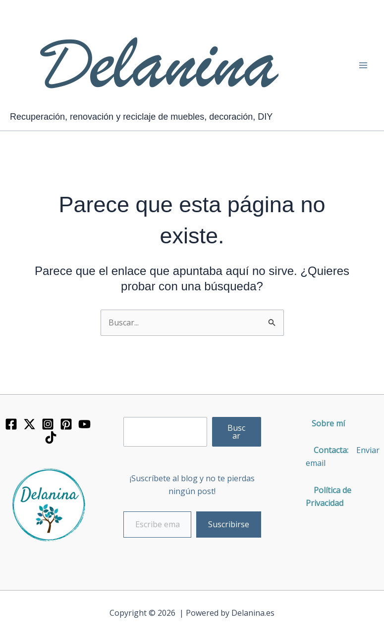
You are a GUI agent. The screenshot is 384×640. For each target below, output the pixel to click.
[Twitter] (29, 424)
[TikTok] (51, 437)
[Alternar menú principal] (363, 65)
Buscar (236, 431)
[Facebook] (11, 424)
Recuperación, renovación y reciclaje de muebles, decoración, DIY (141, 117)
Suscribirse (228, 524)
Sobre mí (328, 423)
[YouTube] (84, 424)
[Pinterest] (66, 424)
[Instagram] (48, 424)
